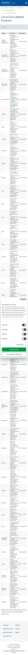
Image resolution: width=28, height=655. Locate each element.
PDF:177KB (22, 463)
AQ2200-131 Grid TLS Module (14, 372)
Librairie (17, 628)
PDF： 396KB (22, 515)
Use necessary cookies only (13, 354)
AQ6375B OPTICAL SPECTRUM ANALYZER (13, 473)
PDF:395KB (22, 177)
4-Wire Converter (13, 146)
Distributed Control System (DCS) (14, 37)
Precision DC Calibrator (13, 279)
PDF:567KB (22, 84)
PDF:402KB (22, 150)
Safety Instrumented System (13, 51)
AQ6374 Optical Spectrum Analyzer (14, 458)
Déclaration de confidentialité (14, 646)
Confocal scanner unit (14, 264)
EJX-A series (14, 80)
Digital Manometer (13, 560)
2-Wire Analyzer (14, 135)
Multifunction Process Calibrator (13, 511)
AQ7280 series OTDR (13, 498)
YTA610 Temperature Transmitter (14, 93)
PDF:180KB (22, 477)
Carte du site (14, 649)
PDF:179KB (22, 114)
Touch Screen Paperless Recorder (13, 187)
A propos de (12, 7)
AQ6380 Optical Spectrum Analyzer (14, 487)
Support (17, 632)
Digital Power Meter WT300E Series (13, 572)
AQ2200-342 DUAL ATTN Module (13, 416)
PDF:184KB (22, 434)
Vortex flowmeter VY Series (13, 123)
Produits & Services (8, 628)
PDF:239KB (22, 589)
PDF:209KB (22, 270)
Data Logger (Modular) (13, 240)
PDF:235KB (22, 526)
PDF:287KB (22, 163)
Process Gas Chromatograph (14, 173)
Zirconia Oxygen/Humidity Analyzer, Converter (14, 159)
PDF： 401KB (22, 564)
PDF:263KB (22, 70)
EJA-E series (13, 79)
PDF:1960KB (23, 139)
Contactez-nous (7, 636)
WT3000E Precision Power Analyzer (14, 598)
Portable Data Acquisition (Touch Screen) (14, 213)
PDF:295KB (22, 283)
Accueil (5, 7)
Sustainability (19, 7)
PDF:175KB (22, 191)
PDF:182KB (22, 364)
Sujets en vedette (7, 632)
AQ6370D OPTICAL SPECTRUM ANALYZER (13, 443)
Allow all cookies (14, 349)
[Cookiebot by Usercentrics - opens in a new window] (20, 299)
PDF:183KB (22, 420)
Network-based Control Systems (14, 65)
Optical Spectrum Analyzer (14, 429)
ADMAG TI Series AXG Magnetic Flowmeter (14, 110)
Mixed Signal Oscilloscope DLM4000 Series (14, 534)
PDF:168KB (22, 99)
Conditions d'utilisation (14, 644)
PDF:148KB (22, 55)
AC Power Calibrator (13, 547)
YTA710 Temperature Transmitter (14, 97)
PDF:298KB (22, 552)
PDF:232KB (22, 295)
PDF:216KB (22, 127)
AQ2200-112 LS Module (14, 359)
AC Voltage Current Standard (13, 291)
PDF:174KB (22, 217)
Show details (20, 344)
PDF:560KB (22, 490)
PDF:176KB (22, 41)
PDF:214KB (22, 502)
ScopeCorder (14, 522)
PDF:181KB (22, 391)
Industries (5, 625)
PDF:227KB (22, 377)
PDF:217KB (22, 576)
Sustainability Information (8, 10)
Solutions (17, 625)
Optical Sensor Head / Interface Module (14, 386)
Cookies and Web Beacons (14, 647)
